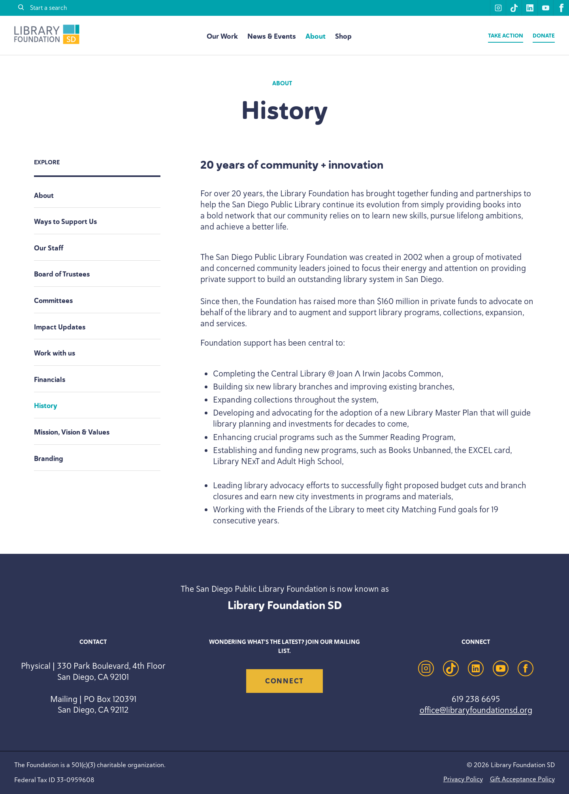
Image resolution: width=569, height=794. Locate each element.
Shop (343, 36)
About (315, 36)
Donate (544, 36)
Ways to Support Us (65, 221)
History (45, 405)
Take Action (505, 36)
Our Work (222, 36)
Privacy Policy (463, 779)
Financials (49, 379)
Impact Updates (59, 327)
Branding (48, 458)
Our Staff (48, 248)
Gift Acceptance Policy (522, 779)
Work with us (54, 353)
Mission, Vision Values (71, 432)
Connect (284, 681)
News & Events (271, 36)
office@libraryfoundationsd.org (476, 709)
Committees (53, 300)
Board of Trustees (62, 274)
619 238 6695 (476, 698)
